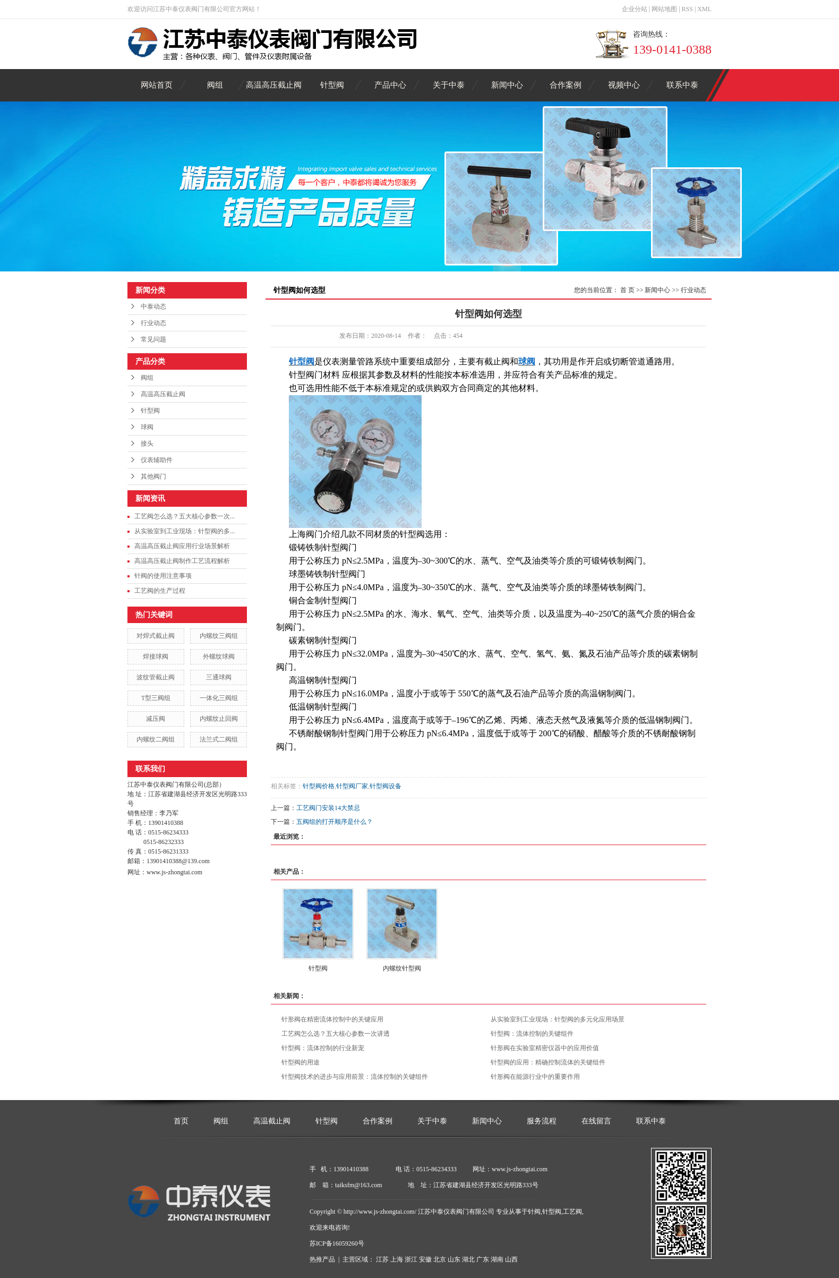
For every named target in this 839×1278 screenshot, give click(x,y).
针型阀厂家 (352, 786)
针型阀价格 (319, 786)
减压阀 (155, 718)
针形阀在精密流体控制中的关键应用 (332, 1019)
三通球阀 (219, 677)
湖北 (468, 1259)
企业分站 (634, 9)
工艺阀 (572, 1211)
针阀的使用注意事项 (163, 576)
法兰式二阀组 (219, 739)
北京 (439, 1259)
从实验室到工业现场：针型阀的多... (184, 531)
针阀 (534, 1211)
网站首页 (157, 85)
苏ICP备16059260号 (337, 1243)
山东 (454, 1259)
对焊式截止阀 (155, 636)
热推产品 (322, 1259)
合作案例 (565, 85)
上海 (396, 1259)
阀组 (215, 85)
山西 (511, 1259)
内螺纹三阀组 (219, 636)
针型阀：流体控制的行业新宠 (322, 1048)
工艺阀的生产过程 (159, 590)
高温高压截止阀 (274, 85)
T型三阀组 (155, 698)
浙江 (411, 1259)
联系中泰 (682, 85)
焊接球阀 (155, 656)
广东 (482, 1259)
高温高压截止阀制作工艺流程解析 (182, 561)
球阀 (147, 427)
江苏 (382, 1259)
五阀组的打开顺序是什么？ (334, 821)
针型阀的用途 (300, 1062)
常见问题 (153, 339)
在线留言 (596, 1121)
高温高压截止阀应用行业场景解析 (182, 546)
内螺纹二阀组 (155, 739)
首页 (181, 1121)
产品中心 (390, 85)
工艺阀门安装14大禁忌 (328, 808)
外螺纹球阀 (219, 656)
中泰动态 (153, 306)
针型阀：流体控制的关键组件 (532, 1033)
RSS (687, 9)
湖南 (497, 1259)
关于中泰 (449, 85)
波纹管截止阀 (155, 677)
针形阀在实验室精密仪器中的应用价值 (545, 1048)
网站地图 (664, 9)
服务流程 (542, 1121)
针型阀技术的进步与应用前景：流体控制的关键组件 (354, 1076)
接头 (147, 443)
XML (704, 9)
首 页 (627, 290)
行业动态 (153, 323)
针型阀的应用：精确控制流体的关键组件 (548, 1062)
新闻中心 (507, 85)
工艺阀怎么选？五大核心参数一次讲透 (335, 1033)
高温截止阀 (271, 1121)
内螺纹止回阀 (219, 718)
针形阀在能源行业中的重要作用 (535, 1076)
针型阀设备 (385, 786)
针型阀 (332, 85)
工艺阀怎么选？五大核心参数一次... (184, 516)
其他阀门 (153, 476)
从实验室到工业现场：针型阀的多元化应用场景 (557, 1019)
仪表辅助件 (157, 460)
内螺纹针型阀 (402, 968)
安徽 (425, 1259)
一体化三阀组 (219, 698)
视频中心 (624, 85)
